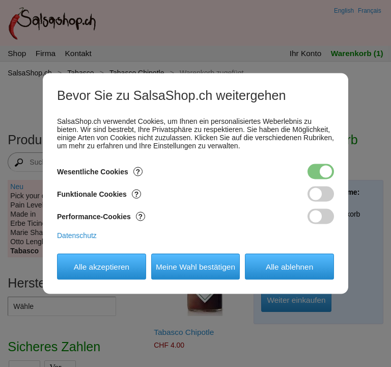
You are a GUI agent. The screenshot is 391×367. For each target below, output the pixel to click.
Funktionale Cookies (99, 194)
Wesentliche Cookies (100, 172)
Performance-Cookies (101, 217)
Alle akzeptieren (102, 266)
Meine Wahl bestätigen (195, 266)
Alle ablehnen (289, 266)
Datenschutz (77, 235)
